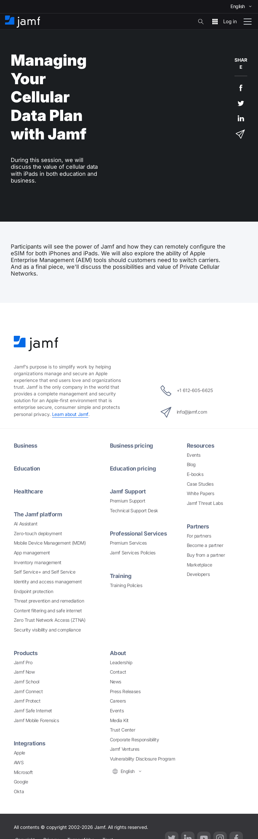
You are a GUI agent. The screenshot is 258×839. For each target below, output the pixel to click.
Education (27, 468)
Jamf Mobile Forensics (36, 720)
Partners (198, 526)
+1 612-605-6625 (187, 390)
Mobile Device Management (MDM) (50, 543)
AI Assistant (26, 523)
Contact (118, 672)
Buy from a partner (206, 555)
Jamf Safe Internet (33, 710)
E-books (195, 474)
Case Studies (200, 484)
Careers (118, 701)
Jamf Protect (27, 701)
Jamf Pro (23, 662)
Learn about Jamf (70, 414)
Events (194, 455)
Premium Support (127, 501)
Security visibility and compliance (47, 630)
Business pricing (131, 445)
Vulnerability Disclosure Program (142, 759)
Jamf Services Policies (133, 552)
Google (21, 781)
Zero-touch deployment (38, 533)
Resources (200, 445)
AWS (19, 762)
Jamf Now (24, 672)
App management (32, 552)
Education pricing (133, 468)
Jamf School (26, 681)
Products (25, 653)
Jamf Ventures (124, 749)
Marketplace (199, 565)
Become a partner (205, 545)
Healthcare (28, 491)
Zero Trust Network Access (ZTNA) (50, 620)
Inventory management (37, 562)
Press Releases (125, 691)
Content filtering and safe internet (48, 610)
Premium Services (128, 543)
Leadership (121, 662)
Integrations (29, 743)
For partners (199, 536)
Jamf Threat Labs (205, 503)
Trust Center (122, 730)
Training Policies (126, 585)
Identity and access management (48, 581)
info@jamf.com (184, 412)
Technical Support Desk (134, 510)
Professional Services (138, 533)
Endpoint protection (33, 591)
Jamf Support (128, 491)
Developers (198, 574)
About (118, 653)
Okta (19, 791)
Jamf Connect (28, 691)
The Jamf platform (38, 514)
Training (120, 576)
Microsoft (23, 772)
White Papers (200, 493)
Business (25, 445)
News (115, 681)
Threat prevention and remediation (49, 601)
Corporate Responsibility (134, 739)
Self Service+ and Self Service (45, 572)
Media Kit (119, 720)
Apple (19, 752)
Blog (191, 464)
